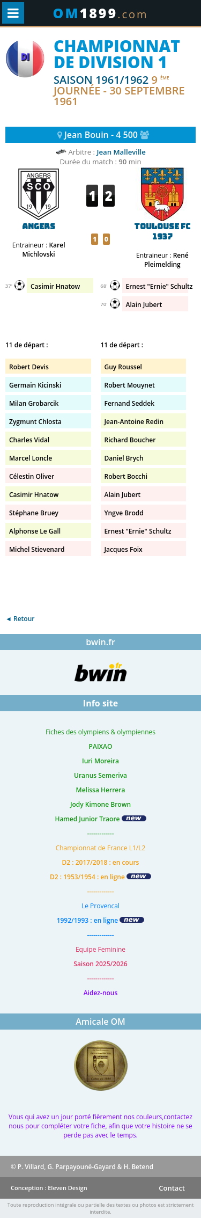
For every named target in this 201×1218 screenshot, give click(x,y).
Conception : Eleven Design (49, 1188)
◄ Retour (19, 618)
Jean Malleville (120, 152)
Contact (172, 1188)
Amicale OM (100, 1021)
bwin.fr (100, 642)
